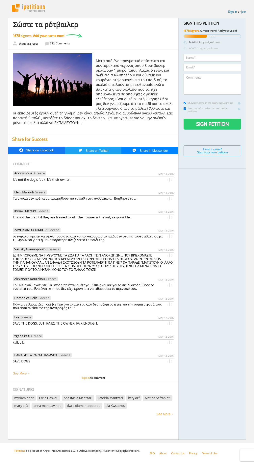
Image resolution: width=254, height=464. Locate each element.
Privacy (193, 453)
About (163, 453)
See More (20, 373)
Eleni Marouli (24, 192)
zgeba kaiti (22, 336)
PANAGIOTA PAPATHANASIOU (36, 355)
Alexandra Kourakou (29, 279)
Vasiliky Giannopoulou (31, 249)
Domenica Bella (26, 298)
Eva (16, 317)
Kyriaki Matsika (25, 211)
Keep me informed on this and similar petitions (206, 110)
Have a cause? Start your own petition (212, 150)
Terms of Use (209, 453)
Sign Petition (212, 124)
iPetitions (28, 8)
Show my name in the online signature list (208, 102)
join (243, 11)
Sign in (232, 11)
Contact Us (178, 453)
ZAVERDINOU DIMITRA (30, 230)
